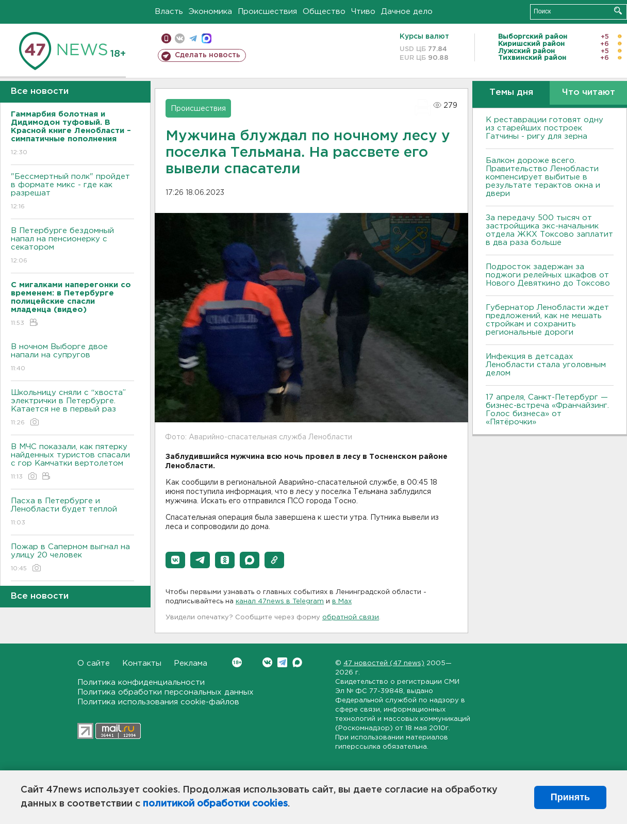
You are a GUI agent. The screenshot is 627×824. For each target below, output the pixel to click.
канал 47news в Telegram (280, 601)
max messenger (206, 38)
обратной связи (350, 617)
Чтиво (363, 11)
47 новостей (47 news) (383, 663)
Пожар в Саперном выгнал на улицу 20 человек (72, 558)
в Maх (342, 601)
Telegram (282, 662)
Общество (324, 11)
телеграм (193, 38)
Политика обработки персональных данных (165, 692)
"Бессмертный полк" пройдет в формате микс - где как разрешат (72, 192)
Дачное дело (407, 11)
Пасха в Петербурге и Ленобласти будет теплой (72, 512)
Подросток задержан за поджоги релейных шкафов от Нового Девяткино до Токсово (548, 275)
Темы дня (511, 92)
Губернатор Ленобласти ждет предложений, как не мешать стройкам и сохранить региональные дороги (547, 320)
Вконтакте (237, 662)
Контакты (141, 663)
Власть (169, 11)
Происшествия (267, 11)
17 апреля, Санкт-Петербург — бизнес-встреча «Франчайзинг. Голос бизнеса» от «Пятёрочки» (547, 409)
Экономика (210, 11)
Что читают (588, 92)
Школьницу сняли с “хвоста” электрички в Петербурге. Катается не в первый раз (72, 408)
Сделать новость (207, 55)
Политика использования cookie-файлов (158, 702)
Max (297, 662)
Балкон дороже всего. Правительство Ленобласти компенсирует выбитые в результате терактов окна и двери (543, 177)
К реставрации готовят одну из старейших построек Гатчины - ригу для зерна (544, 128)
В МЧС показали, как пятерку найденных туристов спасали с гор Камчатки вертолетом (72, 462)
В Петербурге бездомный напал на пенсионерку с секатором (72, 246)
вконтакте (180, 38)
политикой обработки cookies (215, 804)
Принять (570, 797)
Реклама (190, 663)
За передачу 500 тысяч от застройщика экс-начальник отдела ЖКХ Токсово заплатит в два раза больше (549, 230)
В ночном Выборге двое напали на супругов (72, 358)
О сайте (93, 663)
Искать (618, 10)
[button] (175, 560)
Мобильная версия (166, 38)
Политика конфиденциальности (141, 682)
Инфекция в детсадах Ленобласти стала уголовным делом (546, 364)
